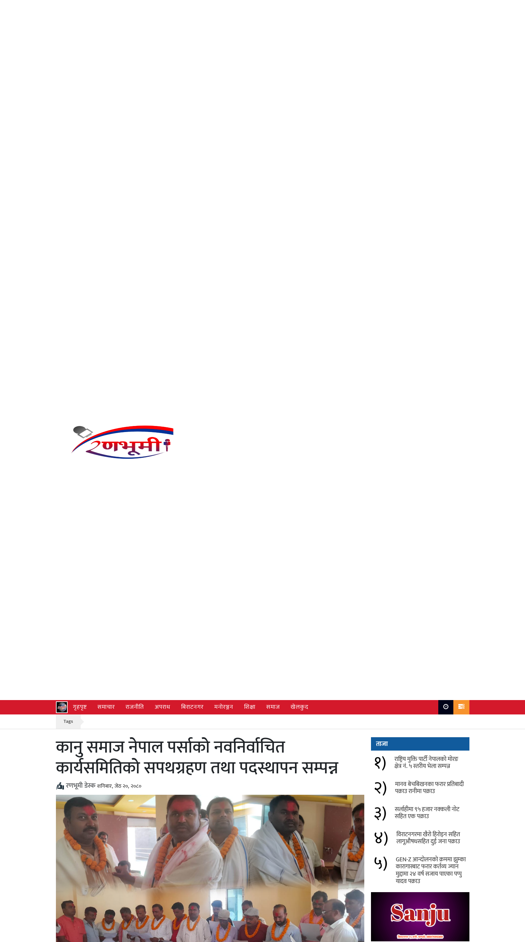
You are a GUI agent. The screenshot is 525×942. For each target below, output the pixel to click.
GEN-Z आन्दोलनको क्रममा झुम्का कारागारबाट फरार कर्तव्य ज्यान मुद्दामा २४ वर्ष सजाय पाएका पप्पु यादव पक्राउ (431, 229)
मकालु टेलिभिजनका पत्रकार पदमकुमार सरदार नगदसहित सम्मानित (309, 744)
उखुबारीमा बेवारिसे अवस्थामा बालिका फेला (148, 793)
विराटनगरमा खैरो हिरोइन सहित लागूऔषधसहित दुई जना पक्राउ (428, 196)
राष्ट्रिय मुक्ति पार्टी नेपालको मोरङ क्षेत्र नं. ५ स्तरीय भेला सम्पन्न (426, 121)
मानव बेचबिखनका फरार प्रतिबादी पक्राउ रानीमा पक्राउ (429, 146)
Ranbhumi (457, 935)
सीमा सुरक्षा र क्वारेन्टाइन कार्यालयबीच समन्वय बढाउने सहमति (143, 770)
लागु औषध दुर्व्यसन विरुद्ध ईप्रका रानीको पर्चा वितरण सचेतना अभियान (308, 797)
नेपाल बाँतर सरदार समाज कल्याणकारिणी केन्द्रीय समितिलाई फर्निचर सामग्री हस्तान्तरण (150, 744)
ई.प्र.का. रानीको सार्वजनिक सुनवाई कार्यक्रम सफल (306, 770)
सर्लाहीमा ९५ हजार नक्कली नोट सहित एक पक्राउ (427, 171)
